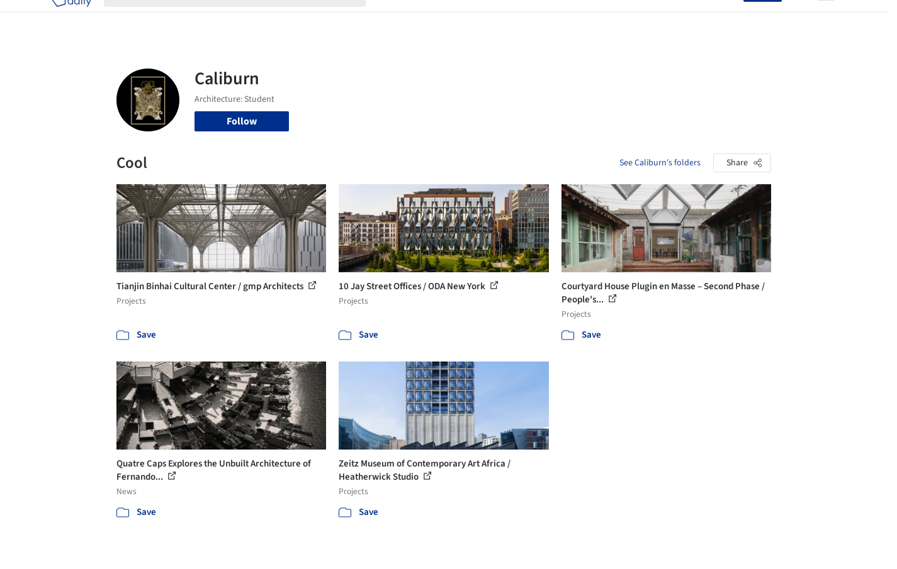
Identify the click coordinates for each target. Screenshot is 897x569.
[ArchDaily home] (71, 17)
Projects (396, 18)
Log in (723, 18)
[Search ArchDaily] (245, 17)
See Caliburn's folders (660, 162)
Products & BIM (498, 18)
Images (439, 18)
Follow (242, 121)
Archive (659, 18)
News (621, 18)
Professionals (570, 18)
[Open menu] (826, 18)
